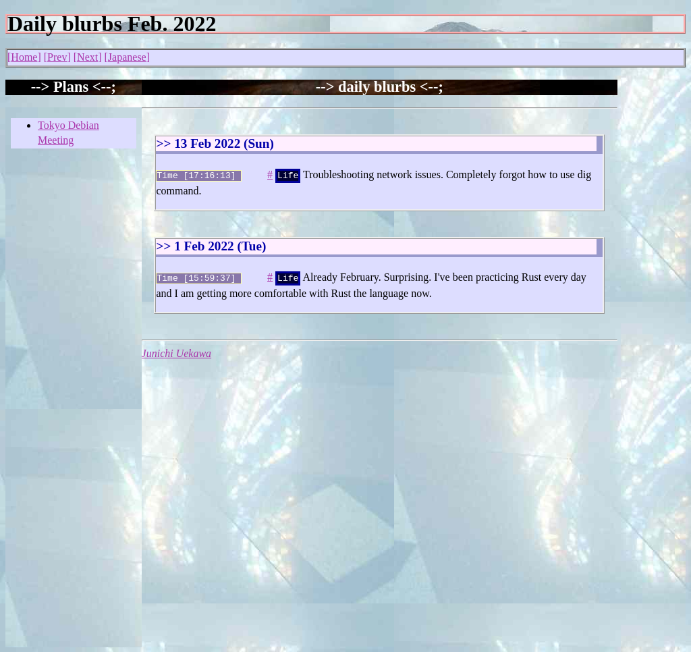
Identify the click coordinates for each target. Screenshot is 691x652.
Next (87, 57)
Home (24, 57)
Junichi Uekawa (177, 350)
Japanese (127, 57)
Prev (57, 57)
